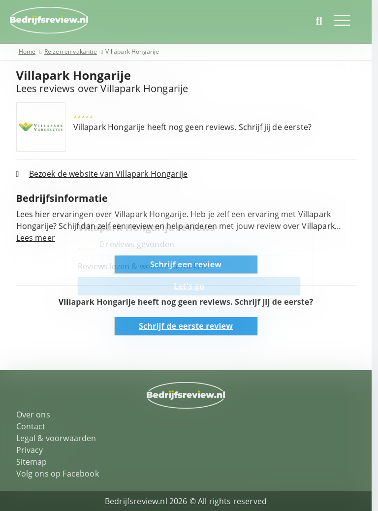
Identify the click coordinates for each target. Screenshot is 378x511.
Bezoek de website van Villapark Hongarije (111, 173)
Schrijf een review (188, 264)
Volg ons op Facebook (60, 473)
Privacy (32, 450)
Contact (34, 426)
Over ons (36, 414)
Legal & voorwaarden (59, 438)
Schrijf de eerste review (189, 325)
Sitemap (34, 461)
